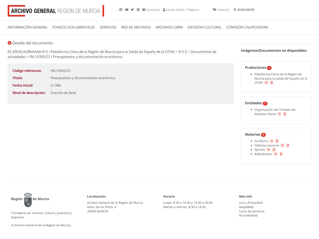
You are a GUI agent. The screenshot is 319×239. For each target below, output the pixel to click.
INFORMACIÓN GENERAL (28, 27)
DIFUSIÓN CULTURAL (205, 27)
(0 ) (221, 9)
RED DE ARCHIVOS (136, 27)
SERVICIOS (108, 27)
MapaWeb (246, 207)
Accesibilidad (248, 215)
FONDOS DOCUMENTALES (73, 27)
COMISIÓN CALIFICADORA (247, 27)
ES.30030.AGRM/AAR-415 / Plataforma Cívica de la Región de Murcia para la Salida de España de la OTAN (91, 51)
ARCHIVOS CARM (169, 27)
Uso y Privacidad (251, 202)
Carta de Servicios (251, 211)
